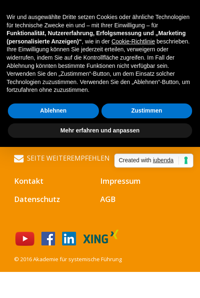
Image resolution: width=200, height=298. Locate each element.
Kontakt (28, 181)
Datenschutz (37, 199)
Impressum (120, 181)
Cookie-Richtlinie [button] (133, 41)
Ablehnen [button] (53, 110)
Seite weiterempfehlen (62, 158)
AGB (108, 199)
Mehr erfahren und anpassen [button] (100, 130)
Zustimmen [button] (146, 110)
